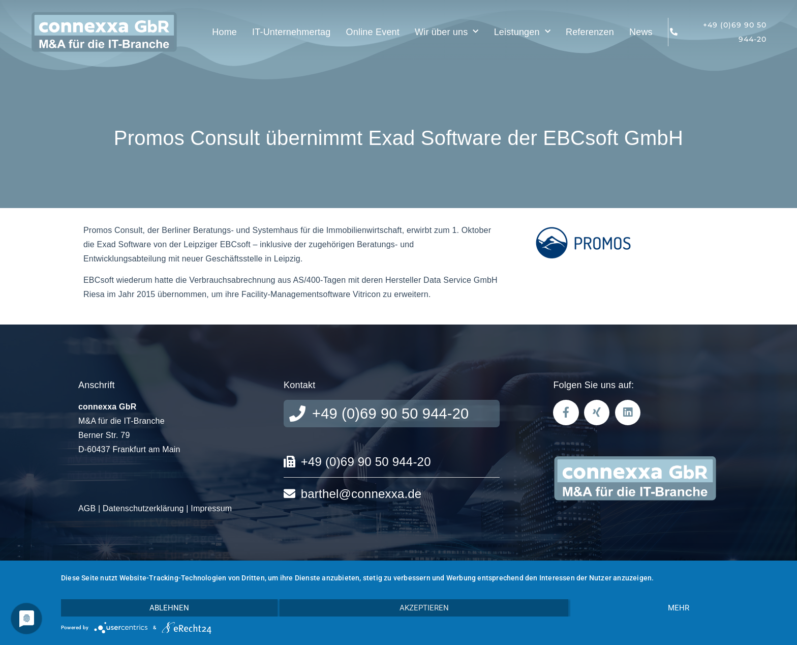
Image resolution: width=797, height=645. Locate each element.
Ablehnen (169, 607)
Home (224, 32)
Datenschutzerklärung (143, 508)
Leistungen (522, 31)
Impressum (211, 508)
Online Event (373, 32)
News (641, 32)
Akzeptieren (424, 607)
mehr (678, 607)
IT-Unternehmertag (291, 32)
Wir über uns (447, 31)
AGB (87, 508)
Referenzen (590, 32)
